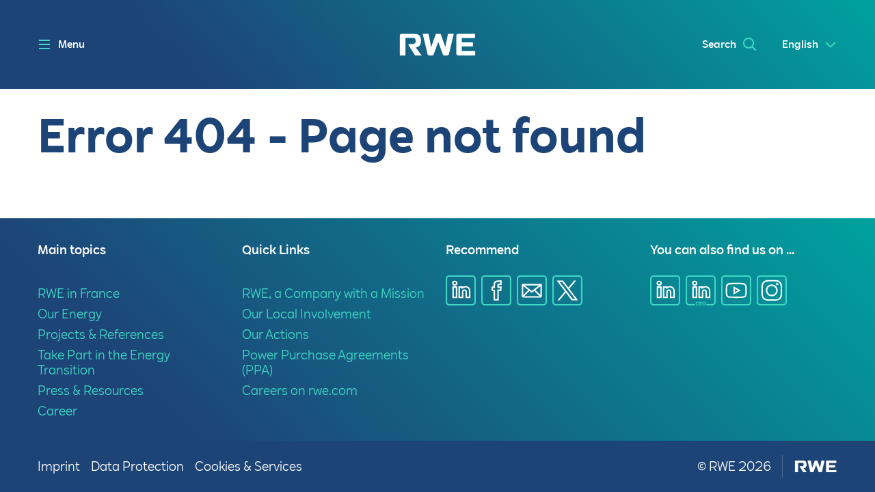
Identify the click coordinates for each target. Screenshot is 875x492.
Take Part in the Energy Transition (104, 362)
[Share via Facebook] (496, 290)
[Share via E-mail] (532, 290)
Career (57, 411)
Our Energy (70, 314)
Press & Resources (91, 390)
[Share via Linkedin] (461, 290)
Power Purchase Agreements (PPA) (325, 362)
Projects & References (101, 334)
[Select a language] (809, 45)
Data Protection (137, 466)
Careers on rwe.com (300, 390)
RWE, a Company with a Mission (333, 293)
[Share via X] (567, 290)
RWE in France (79, 293)
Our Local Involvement (306, 314)
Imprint (59, 466)
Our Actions (275, 334)
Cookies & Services (248, 466)
